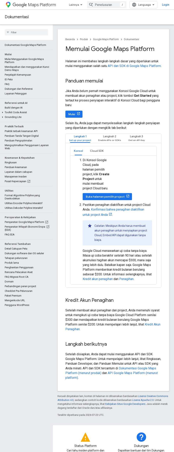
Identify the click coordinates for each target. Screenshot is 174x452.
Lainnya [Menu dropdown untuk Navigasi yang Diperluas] (74, 4)
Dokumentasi (17, 16)
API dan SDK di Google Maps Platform (134, 66)
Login (165, 4)
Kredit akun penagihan (98, 279)
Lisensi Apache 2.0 (143, 400)
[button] (25, 112)
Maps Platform (34, 4)
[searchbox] (26, 32)
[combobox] (106, 4)
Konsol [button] (78, 151)
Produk (84, 39)
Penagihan (126, 279)
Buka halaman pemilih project (105, 196)
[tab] (80, 138)
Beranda (70, 39)
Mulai (71, 114)
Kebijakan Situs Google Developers (125, 403)
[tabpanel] (113, 215)
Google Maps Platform (106, 39)
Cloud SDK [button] (97, 151)
